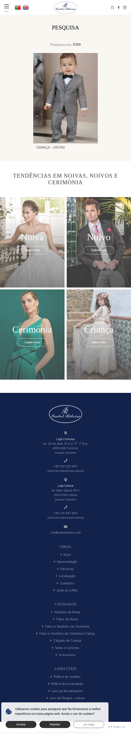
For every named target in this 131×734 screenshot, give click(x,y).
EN (26, 7)
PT (18, 7)
